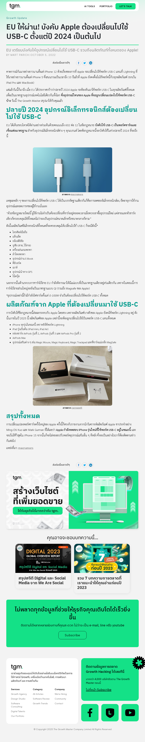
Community (60, 698)
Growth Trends (40, 703)
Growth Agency (19, 694)
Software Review (41, 698)
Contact (59, 703)
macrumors (77, 194)
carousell (77, 408)
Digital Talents (18, 711)
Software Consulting (16, 705)
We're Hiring (61, 694)
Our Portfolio (17, 716)
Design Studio (18, 698)
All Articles (38, 694)
